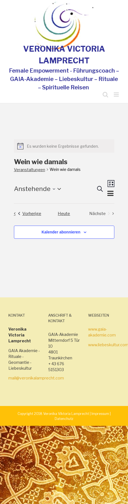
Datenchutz (64, 419)
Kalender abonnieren (61, 232)
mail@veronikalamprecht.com (36, 378)
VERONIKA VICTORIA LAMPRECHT (64, 54)
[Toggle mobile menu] (117, 94)
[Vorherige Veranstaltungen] (26, 213)
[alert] (64, 146)
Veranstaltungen (29, 169)
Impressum (100, 414)
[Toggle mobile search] (105, 94)
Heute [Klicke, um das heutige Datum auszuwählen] (64, 213)
